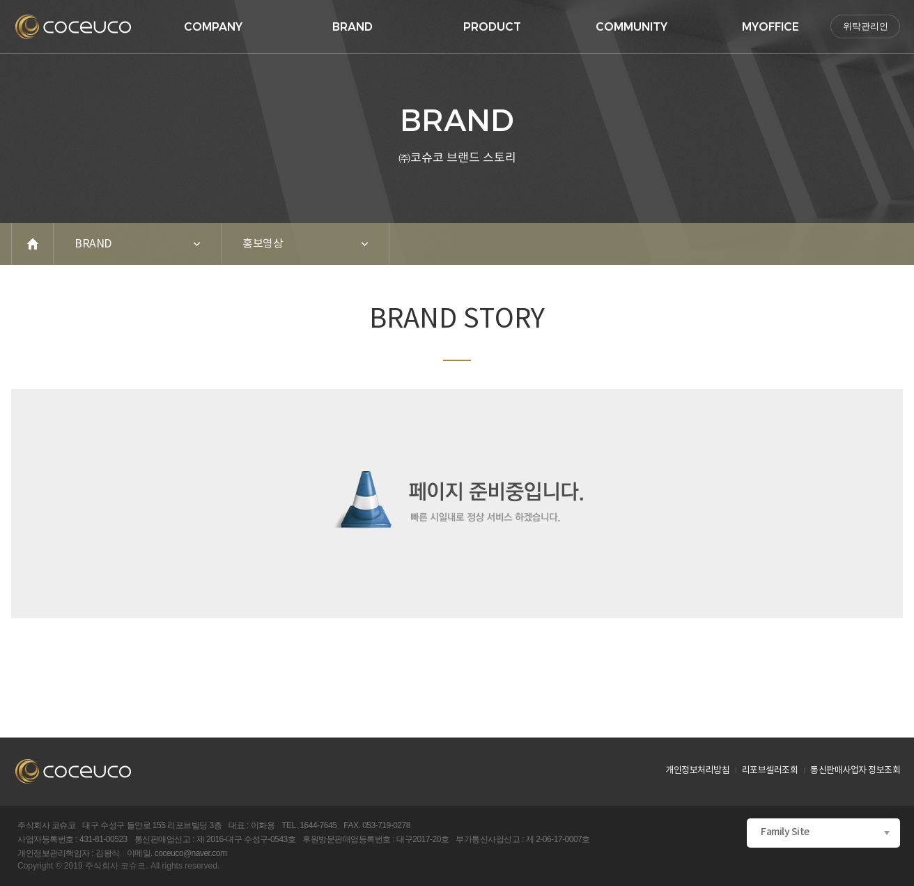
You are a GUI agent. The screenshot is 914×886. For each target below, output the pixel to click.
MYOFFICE (770, 26)
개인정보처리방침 (697, 770)
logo (73, 26)
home (33, 244)
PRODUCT (492, 26)
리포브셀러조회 (770, 770)
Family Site (785, 832)
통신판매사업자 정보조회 (855, 770)
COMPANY (213, 26)
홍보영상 (262, 244)
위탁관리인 (865, 26)
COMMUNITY (631, 26)
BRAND (352, 26)
